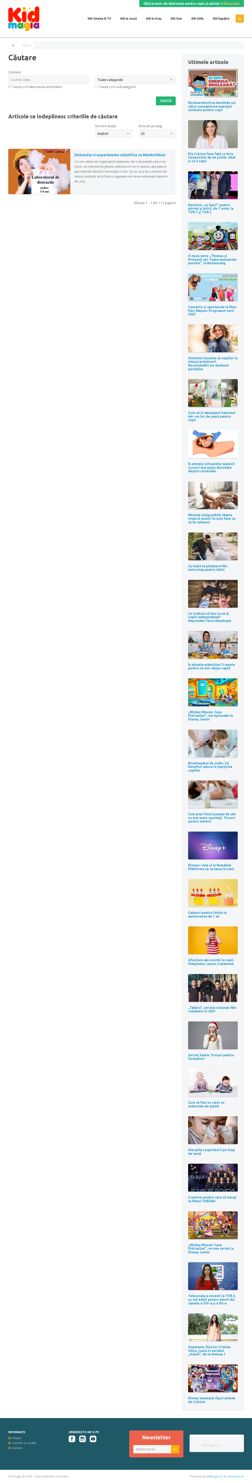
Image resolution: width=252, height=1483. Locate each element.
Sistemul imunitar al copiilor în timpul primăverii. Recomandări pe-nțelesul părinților (213, 363)
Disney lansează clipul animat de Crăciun (211, 1400)
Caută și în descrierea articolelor (35, 87)
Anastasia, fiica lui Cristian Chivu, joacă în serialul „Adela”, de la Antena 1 (209, 1350)
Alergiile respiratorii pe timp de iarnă (211, 1151)
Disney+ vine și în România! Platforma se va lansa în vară (211, 867)
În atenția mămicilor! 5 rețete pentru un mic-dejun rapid (211, 666)
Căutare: (14, 72)
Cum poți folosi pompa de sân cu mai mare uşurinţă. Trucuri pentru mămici (212, 817)
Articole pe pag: (150, 126)
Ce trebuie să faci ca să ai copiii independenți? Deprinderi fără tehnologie (209, 617)
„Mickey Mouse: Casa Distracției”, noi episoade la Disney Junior (210, 715)
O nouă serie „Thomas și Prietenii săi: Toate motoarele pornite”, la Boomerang (212, 259)
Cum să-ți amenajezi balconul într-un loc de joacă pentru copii (211, 416)
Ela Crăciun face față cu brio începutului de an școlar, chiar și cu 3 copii (212, 157)
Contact (15, 1448)
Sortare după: (105, 126)
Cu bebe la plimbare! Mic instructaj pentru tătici (208, 568)
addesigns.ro (214, 1476)
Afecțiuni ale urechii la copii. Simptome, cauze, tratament (211, 962)
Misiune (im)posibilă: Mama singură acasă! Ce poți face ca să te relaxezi (211, 518)
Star (179, 18)
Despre (14, 1438)
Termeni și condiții (22, 1443)
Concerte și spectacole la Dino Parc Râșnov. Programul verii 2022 (212, 310)
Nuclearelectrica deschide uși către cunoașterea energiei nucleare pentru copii (212, 106)
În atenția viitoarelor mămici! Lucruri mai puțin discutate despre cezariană (211, 467)
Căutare (26, 45)
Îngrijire (223, 18)
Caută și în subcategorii (115, 87)
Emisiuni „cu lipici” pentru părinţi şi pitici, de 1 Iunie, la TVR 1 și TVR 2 (210, 208)
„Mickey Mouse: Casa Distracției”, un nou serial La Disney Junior (211, 1248)
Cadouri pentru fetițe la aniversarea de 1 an (207, 914)
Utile (200, 18)
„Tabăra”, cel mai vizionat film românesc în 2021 (212, 1009)
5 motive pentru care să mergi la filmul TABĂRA (212, 1199)
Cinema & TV (101, 18)
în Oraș (156, 18)
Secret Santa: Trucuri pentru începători (211, 1057)
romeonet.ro (235, 1476)
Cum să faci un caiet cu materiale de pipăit (206, 1104)
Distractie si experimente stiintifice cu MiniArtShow (119, 155)
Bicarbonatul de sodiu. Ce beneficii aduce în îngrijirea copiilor (210, 766)
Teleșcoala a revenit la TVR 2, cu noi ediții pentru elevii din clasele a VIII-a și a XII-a (212, 1299)
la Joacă (131, 18)
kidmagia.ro (211, 1445)
